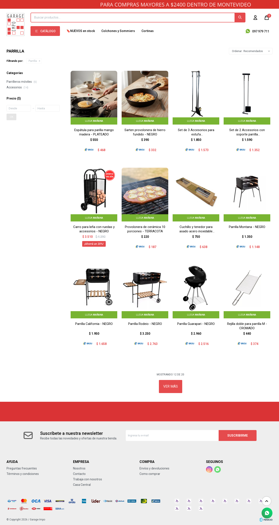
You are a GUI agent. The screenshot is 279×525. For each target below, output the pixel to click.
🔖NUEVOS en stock (80, 31)
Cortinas (147, 31)
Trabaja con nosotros (87, 479)
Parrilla (33, 60)
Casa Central (82, 484)
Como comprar (150, 474)
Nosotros (79, 468)
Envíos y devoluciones (154, 468)
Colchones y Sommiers (118, 31)
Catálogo (48, 31)
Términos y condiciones (23, 474)
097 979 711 (260, 31)
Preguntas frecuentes (22, 468)
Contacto (79, 474)
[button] (240, 17)
